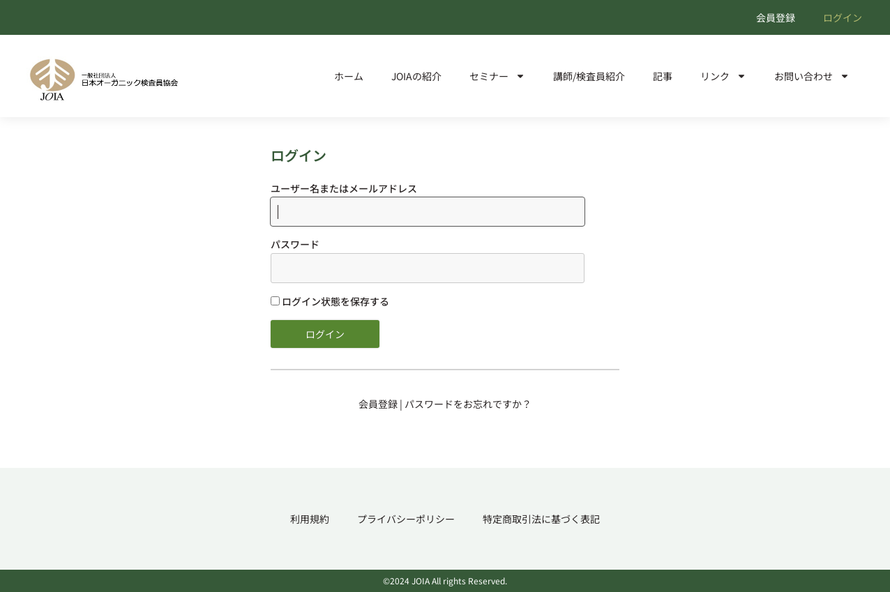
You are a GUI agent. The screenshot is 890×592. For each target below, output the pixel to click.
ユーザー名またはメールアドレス (344, 188)
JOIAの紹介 (416, 76)
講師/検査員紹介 (589, 76)
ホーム (348, 76)
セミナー (497, 76)
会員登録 (775, 17)
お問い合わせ (812, 76)
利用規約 (309, 519)
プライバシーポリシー (406, 519)
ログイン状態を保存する (330, 301)
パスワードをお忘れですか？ (468, 404)
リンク (723, 76)
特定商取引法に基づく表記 (541, 519)
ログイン (842, 17)
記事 (662, 76)
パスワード (295, 244)
